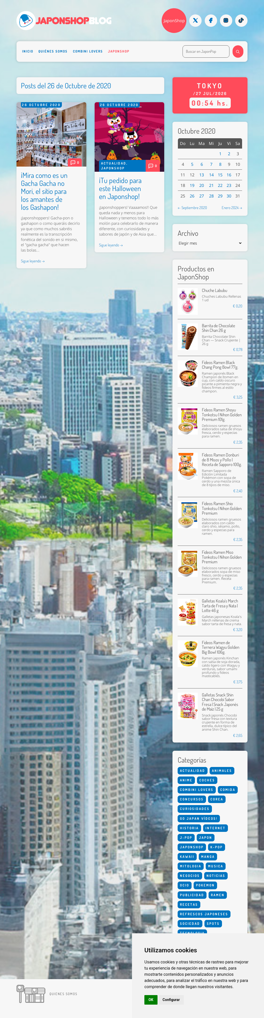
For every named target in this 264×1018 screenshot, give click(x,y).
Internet (215, 828)
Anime (186, 780)
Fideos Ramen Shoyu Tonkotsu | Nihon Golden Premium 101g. (222, 414)
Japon (205, 837)
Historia (189, 828)
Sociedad (190, 923)
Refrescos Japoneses (204, 914)
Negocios (190, 876)
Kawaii (187, 857)
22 (220, 185)
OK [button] (150, 1000)
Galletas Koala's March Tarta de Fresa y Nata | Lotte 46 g (220, 605)
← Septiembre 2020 (192, 207)
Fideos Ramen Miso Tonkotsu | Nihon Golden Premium (222, 556)
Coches (207, 780)
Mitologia (190, 866)
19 (192, 185)
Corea (216, 799)
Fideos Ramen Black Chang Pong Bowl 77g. (220, 365)
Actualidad (113, 163)
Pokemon (205, 885)
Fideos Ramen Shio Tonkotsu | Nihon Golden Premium (222, 508)
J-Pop (186, 837)
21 (211, 185)
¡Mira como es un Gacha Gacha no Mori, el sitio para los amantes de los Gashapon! (44, 190)
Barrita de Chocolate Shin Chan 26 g (218, 328)
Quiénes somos (53, 51)
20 (201, 185)
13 (201, 175)
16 (229, 175)
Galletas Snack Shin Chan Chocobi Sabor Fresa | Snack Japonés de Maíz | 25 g (220, 702)
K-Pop (216, 847)
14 (211, 175)
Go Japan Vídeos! (199, 818)
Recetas (189, 904)
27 (201, 196)
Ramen (218, 895)
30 (229, 196)
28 (211, 196)
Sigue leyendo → (33, 260)
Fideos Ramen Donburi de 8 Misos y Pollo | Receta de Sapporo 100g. (222, 459)
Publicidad (192, 895)
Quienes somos (63, 994)
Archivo (188, 233)
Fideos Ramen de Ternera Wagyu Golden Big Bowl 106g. (220, 647)
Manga (208, 857)
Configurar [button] (171, 1000)
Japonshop (118, 51)
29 (220, 196)
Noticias (216, 876)
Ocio (184, 885)
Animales (222, 771)
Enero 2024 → (232, 207)
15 (220, 175)
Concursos (192, 799)
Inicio (27, 51)
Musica (215, 866)
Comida (227, 790)
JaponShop (174, 20)
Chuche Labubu (214, 290)
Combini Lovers (88, 51)
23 (229, 185)
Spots (213, 923)
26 (192, 196)
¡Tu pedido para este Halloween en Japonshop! (120, 188)
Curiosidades (195, 809)
